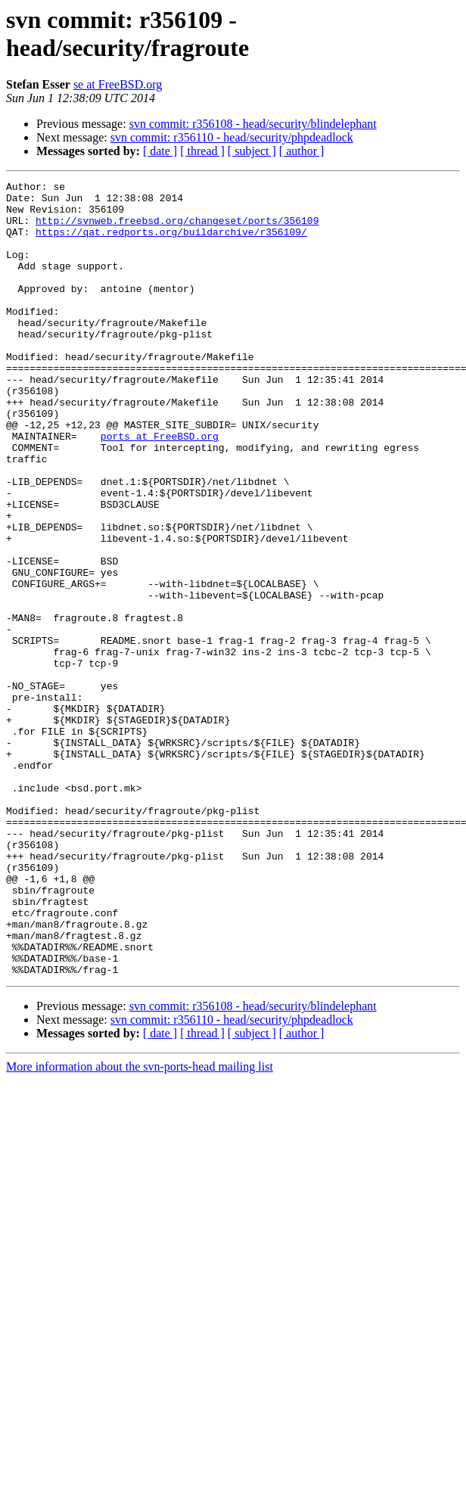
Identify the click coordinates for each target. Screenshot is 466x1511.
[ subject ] (252, 151)
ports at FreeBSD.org (160, 488)
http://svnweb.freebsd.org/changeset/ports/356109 (177, 229)
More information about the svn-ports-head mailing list (139, 1225)
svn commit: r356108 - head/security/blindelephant (253, 123)
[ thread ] (202, 151)
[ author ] (302, 151)
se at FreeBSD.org (117, 84)
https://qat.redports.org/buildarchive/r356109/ (171, 243)
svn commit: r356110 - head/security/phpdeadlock (231, 137)
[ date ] (160, 151)
